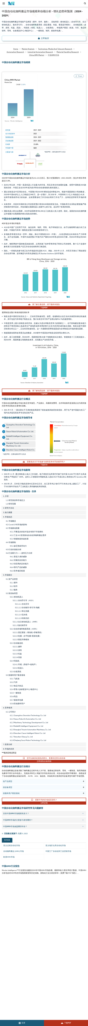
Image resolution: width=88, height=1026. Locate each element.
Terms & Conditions (52, 928)
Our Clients (6, 898)
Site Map (47, 939)
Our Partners (49, 898)
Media (4, 903)
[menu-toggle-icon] (4, 3)
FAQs (46, 908)
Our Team (48, 893)
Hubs (46, 923)
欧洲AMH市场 (9, 857)
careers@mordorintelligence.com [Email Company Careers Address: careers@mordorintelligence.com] (15, 996)
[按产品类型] (83, 781)
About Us (5, 893)
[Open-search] (85, 3)
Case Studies (49, 913)
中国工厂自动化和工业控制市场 (58, 851)
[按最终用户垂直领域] (83, 793)
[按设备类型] (83, 787)
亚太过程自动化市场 (11, 845)
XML (3, 939)
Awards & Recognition (11, 908)
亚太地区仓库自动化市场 (55, 845)
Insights (5, 913)
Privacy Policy (7, 933)
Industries (6, 923)
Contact (47, 918)
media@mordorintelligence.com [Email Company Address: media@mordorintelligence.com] (18, 979)
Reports (47, 888)
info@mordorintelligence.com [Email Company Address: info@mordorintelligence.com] (16, 970)
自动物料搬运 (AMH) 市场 (13, 851)
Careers (5, 928)
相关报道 (7, 840)
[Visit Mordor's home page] (11, 3)
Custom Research (9, 918)
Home (4, 888)
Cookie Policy (49, 933)
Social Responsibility (52, 903)
